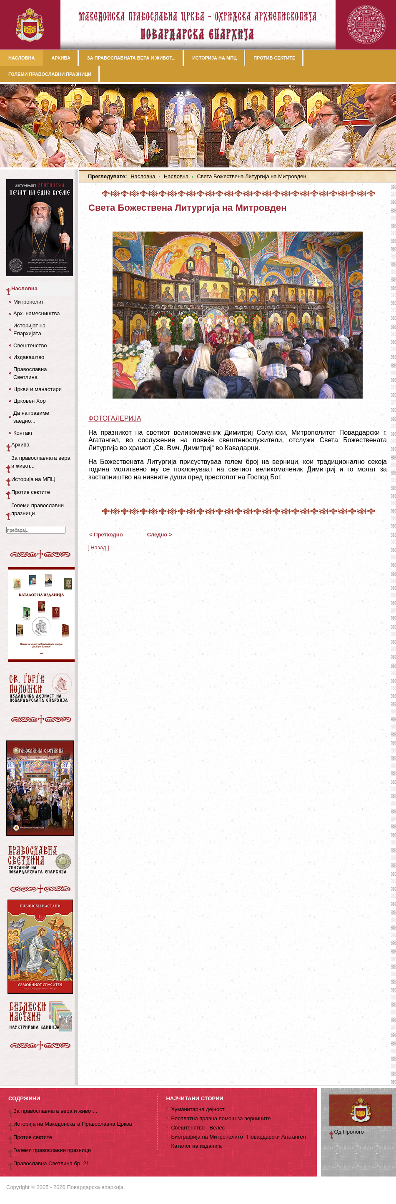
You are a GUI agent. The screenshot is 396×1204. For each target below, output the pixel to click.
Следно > (159, 534)
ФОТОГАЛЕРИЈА (114, 418)
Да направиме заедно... (31, 417)
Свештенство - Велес (198, 1127)
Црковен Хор (29, 401)
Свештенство (30, 345)
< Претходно (106, 534)
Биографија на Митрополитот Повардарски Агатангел (238, 1137)
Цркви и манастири (37, 389)
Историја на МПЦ (33, 479)
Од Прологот (350, 1132)
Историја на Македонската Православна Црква (72, 1124)
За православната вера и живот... (40, 462)
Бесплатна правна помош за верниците (221, 1118)
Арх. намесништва (36, 313)
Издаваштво (28, 357)
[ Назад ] (98, 547)
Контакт (23, 433)
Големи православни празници (37, 509)
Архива (20, 444)
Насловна (142, 176)
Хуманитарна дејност (197, 1109)
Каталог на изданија (196, 1146)
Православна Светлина (30, 373)
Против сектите (30, 492)
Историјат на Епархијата (29, 329)
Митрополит (28, 302)
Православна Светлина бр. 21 (51, 1163)
